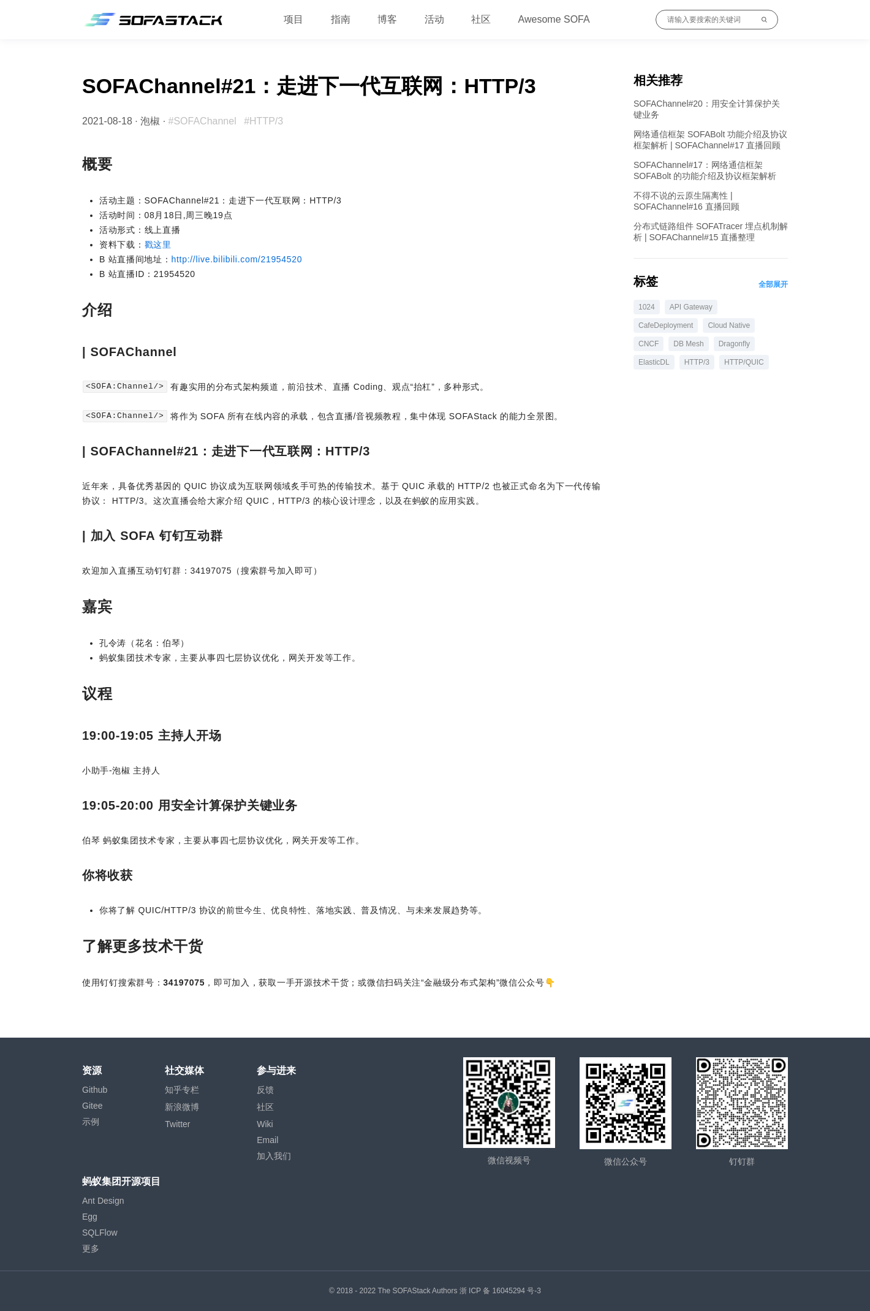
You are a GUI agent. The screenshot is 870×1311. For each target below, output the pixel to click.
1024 (646, 307)
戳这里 (158, 244)
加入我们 (274, 1156)
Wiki (265, 1124)
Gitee (92, 1106)
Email (267, 1140)
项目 (293, 19)
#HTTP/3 (263, 121)
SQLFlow (100, 1232)
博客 (387, 19)
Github (94, 1090)
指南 (340, 19)
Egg (89, 1217)
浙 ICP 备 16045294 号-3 (500, 1290)
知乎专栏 (182, 1090)
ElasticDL (654, 362)
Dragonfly (734, 344)
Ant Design (103, 1201)
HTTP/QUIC (744, 362)
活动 (434, 19)
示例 (90, 1122)
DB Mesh (688, 344)
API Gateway (691, 307)
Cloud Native (729, 325)
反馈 (265, 1090)
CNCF (648, 344)
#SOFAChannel (202, 121)
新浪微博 (182, 1107)
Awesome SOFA (554, 19)
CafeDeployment (665, 325)
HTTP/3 (696, 362)
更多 (90, 1248)
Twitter (177, 1124)
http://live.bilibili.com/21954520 (237, 259)
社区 (481, 19)
